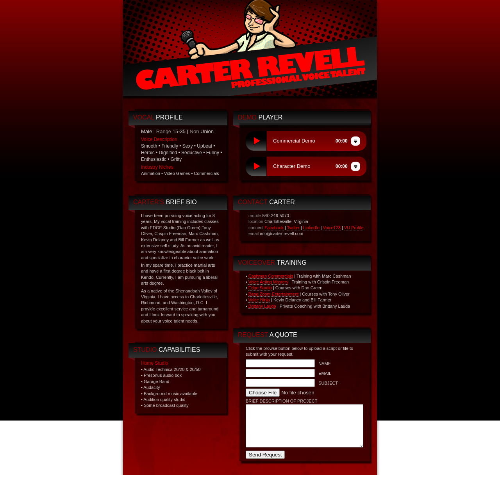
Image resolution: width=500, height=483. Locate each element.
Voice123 (332, 227)
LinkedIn (311, 227)
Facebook (274, 227)
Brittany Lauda (262, 306)
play (256, 141)
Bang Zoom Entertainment (273, 294)
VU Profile (354, 227)
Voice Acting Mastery (268, 282)
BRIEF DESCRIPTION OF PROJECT (281, 401)
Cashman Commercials (270, 276)
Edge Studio (260, 287)
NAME (323, 363)
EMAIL (323, 373)
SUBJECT (326, 383)
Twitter (293, 227)
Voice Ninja (259, 300)
